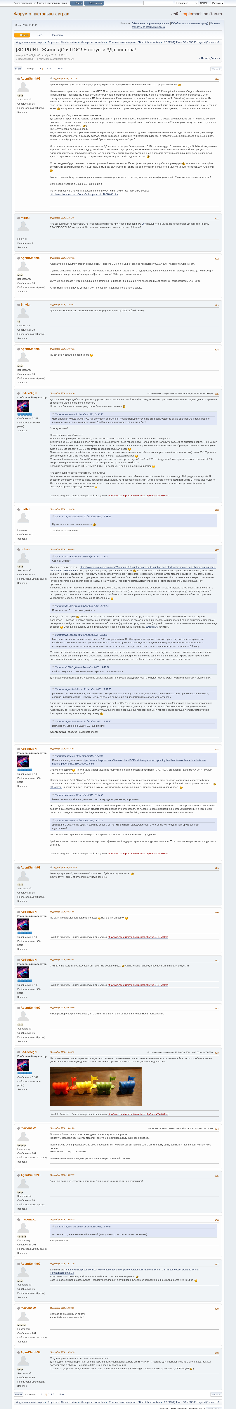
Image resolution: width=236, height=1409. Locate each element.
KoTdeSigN (29, 393)
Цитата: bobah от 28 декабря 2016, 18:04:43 (79, 756)
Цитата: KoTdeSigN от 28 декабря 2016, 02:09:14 (82, 556)
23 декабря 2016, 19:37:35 (65, 78)
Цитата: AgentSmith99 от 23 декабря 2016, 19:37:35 (83, 689)
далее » (215, 58)
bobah (25, 549)
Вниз (18, 69)
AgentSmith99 (30, 78)
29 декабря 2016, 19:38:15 (62, 1308)
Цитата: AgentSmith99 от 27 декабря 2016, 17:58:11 (83, 516)
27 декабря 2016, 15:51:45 (62, 218)
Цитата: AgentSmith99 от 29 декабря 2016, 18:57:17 (83, 1226)
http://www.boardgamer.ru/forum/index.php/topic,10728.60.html (84, 194)
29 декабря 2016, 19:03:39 (62, 1219)
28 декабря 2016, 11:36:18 (62, 509)
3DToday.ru (152, 626)
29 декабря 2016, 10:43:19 (62, 1052)
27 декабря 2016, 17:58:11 (62, 349)
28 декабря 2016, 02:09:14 (62, 393)
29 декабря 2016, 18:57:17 (62, 1175)
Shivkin (26, 304)
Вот (144, 223)
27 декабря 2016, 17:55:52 (62, 304)
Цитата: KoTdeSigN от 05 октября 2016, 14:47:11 (82, 667)
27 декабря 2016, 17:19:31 (62, 258)
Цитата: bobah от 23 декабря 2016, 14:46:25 (79, 414)
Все (60, 68)
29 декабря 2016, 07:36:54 (62, 749)
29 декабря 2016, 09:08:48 (62, 960)
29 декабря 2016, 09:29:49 (62, 1008)
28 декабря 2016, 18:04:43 (62, 549)
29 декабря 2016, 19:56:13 (62, 1352)
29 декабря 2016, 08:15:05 (62, 912)
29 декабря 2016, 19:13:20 (62, 1264)
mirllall (25, 217)
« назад (203, 58)
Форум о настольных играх (41, 13)
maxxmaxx (28, 1128)
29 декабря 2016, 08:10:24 (65, 867)
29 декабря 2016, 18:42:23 (62, 1128)
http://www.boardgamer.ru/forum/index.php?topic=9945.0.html (138, 495)
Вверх (18, 1394)
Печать (216, 69)
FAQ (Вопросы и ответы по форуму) (189, 23)
